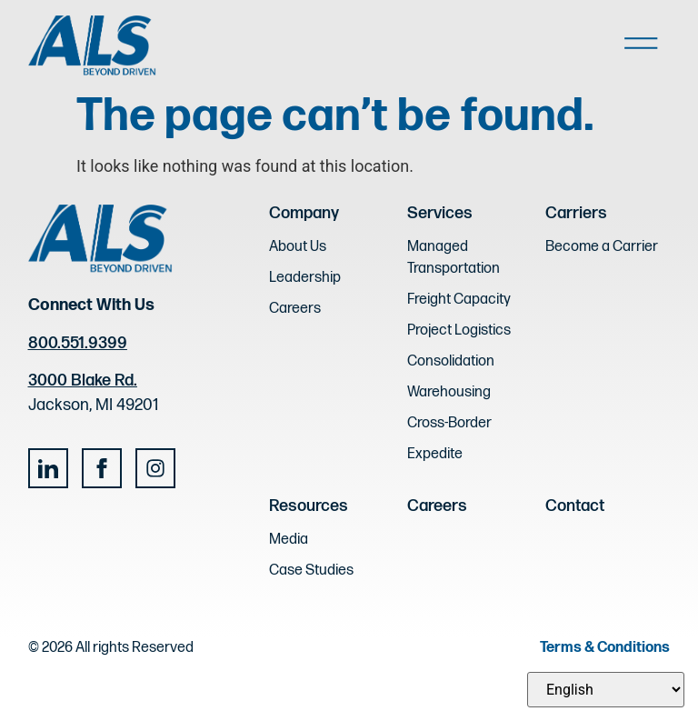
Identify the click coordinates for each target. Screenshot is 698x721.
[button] (641, 46)
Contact (574, 506)
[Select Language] (605, 689)
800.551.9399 (77, 343)
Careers (437, 506)
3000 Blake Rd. (82, 380)
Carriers (576, 213)
